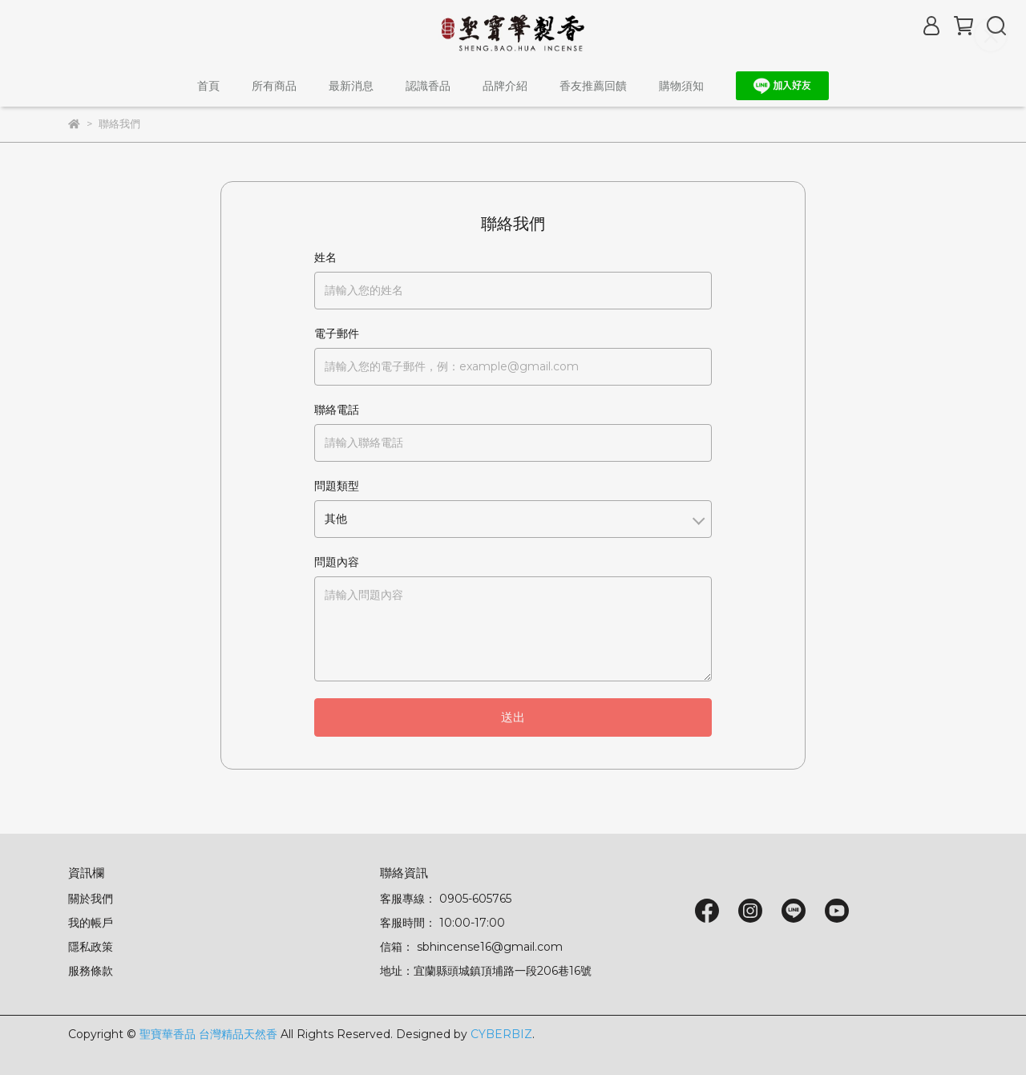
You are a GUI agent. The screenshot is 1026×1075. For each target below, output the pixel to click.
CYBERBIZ (501, 1034)
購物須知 (681, 86)
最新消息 (351, 86)
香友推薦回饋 (593, 86)
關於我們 (90, 898)
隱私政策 (90, 947)
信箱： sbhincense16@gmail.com (471, 947)
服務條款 (90, 971)
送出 (513, 717)
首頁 (208, 86)
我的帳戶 (90, 922)
